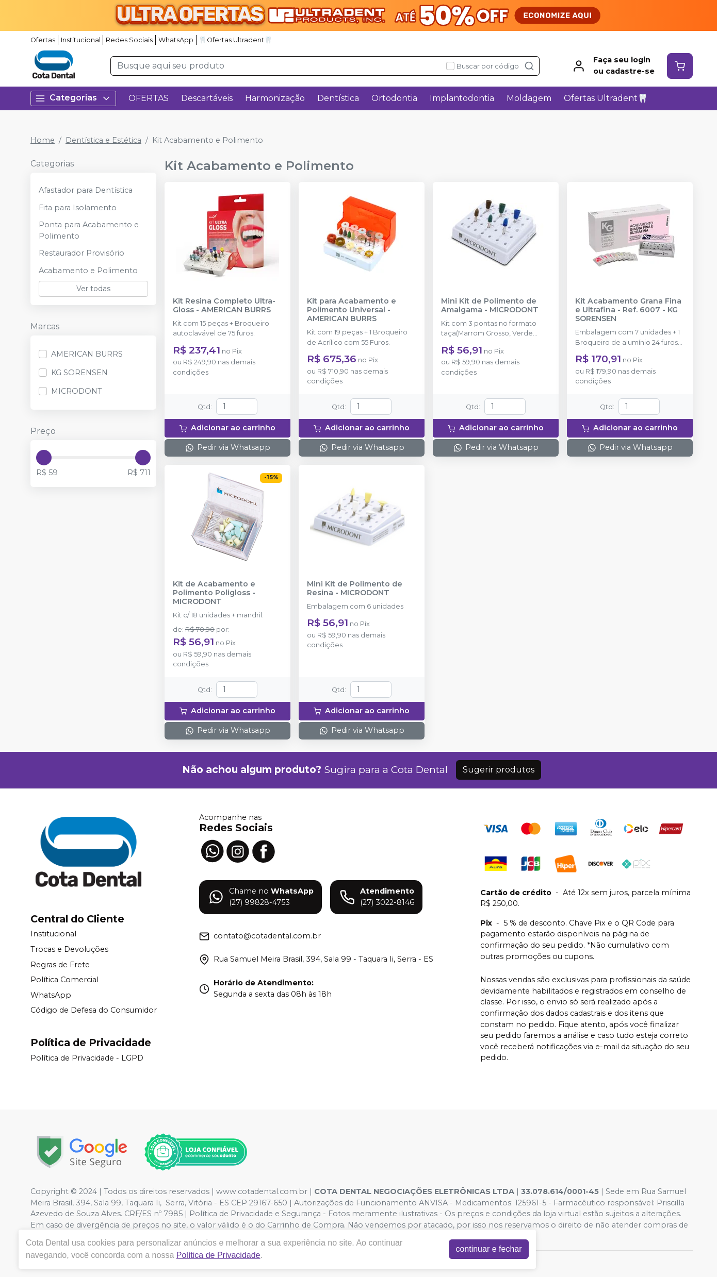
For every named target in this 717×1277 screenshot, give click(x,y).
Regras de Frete (60, 964)
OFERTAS (148, 98)
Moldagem (529, 98)
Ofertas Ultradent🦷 (606, 98)
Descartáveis (207, 98)
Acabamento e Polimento (88, 270)
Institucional (81, 40)
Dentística (338, 98)
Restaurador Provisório (81, 253)
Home (42, 140)
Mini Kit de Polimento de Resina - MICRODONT (354, 588)
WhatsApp (175, 40)
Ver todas (93, 288)
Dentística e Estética (103, 140)
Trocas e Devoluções (69, 949)
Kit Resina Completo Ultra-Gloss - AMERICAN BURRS (224, 305)
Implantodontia (462, 98)
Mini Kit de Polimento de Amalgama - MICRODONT (490, 305)
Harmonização (275, 98)
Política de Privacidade (218, 1255)
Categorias (73, 98)
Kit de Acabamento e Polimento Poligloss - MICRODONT (214, 593)
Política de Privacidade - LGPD (86, 1058)
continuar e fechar (488, 1249)
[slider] (44, 457)
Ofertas (42, 40)
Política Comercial (64, 979)
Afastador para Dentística (86, 190)
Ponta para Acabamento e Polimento (89, 230)
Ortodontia (394, 98)
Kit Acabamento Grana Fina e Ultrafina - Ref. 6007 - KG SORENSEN (628, 310)
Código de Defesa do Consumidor (93, 1010)
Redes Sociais (129, 40)
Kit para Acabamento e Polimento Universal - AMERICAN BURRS (351, 310)
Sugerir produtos (498, 770)
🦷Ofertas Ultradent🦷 (235, 40)
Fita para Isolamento (78, 207)
